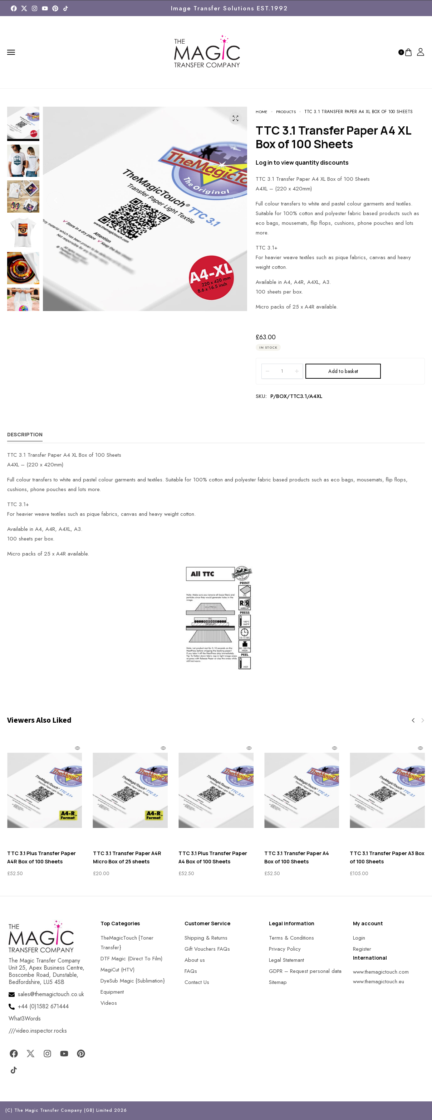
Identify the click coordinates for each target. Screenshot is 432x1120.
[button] (55, 200)
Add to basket (343, 371)
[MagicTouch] (66, 8)
